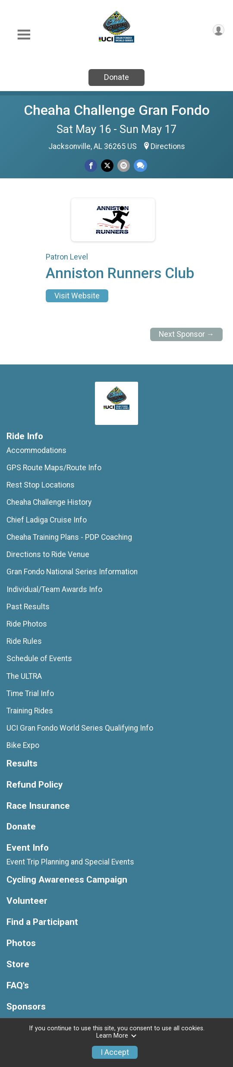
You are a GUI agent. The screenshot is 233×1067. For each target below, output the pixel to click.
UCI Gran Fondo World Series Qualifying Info (79, 728)
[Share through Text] (140, 165)
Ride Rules (24, 641)
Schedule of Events (39, 658)
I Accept (115, 1052)
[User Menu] (218, 30)
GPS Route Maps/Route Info (53, 467)
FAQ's (17, 986)
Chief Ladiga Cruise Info (46, 520)
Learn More (116, 1035)
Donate (116, 77)
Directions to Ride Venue (47, 554)
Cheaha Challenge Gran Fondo (117, 110)
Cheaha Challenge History (48, 502)
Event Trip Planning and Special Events (70, 862)
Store (17, 964)
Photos (21, 943)
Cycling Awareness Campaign (66, 880)
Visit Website (77, 295)
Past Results (28, 606)
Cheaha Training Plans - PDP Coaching (69, 537)
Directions (168, 146)
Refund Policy (34, 785)
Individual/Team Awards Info (54, 589)
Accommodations (36, 450)
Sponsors (26, 1007)
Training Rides (29, 710)
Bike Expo (22, 745)
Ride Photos (26, 624)
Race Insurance (38, 806)
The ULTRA (24, 676)
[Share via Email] (123, 165)
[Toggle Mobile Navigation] (23, 35)
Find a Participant (42, 922)
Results (22, 764)
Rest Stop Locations (40, 485)
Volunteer (26, 901)
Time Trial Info (30, 693)
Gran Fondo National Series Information (72, 571)
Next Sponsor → (186, 334)
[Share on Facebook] (91, 165)
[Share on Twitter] (107, 165)
